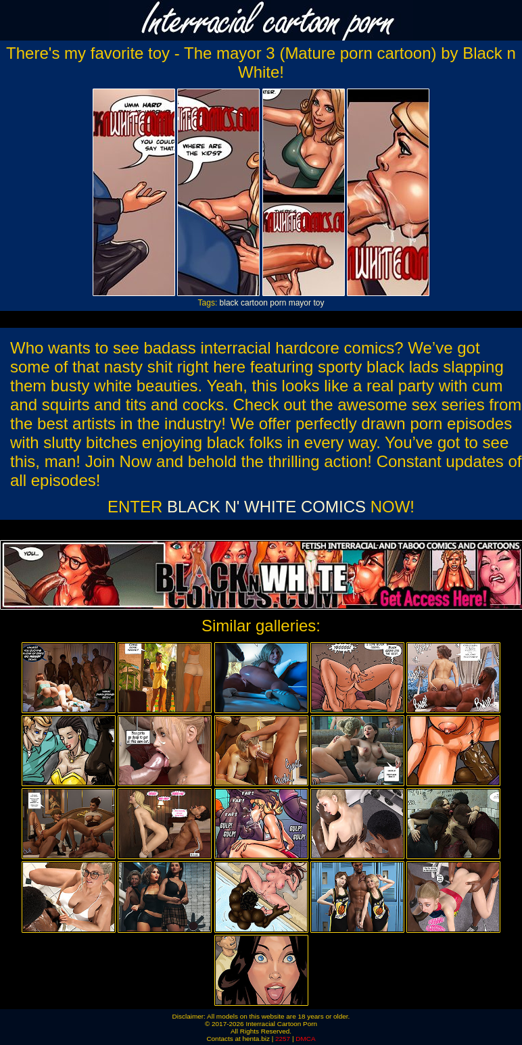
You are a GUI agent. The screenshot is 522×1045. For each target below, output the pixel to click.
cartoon (254, 303)
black (229, 303)
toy (318, 303)
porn (278, 303)
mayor (300, 303)
